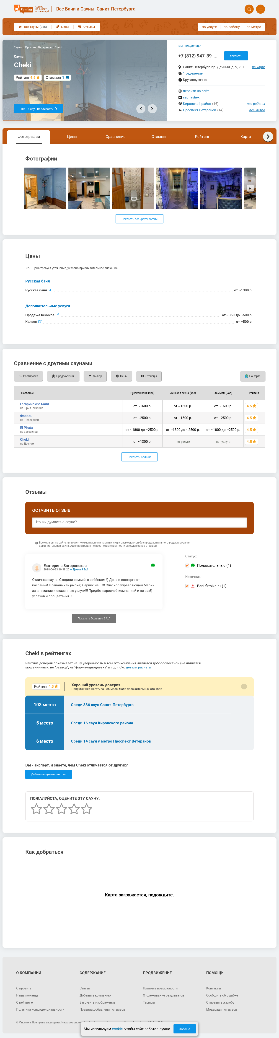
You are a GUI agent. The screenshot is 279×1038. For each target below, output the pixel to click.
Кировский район (197, 104)
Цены (62, 26)
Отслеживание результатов (163, 995)
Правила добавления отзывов (102, 1009)
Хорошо (184, 1029)
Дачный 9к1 (80, 569)
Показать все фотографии (139, 219)
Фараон (26, 416)
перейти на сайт (196, 91)
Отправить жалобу (220, 1002)
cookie (117, 1029)
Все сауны (33, 26)
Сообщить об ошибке (222, 995)
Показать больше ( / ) (94, 618)
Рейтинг (202, 136)
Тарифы (149, 1002)
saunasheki (191, 97)
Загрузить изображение (97, 1002)
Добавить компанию (95, 995)
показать (236, 56)
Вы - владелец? (189, 45)
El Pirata (26, 428)
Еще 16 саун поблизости (39, 109)
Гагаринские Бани (34, 404)
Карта (245, 136)
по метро (254, 27)
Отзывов (55, 77)
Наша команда (27, 995)
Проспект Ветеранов (199, 110)
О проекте (23, 988)
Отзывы (86, 26)
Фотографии (29, 136)
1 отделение (193, 73)
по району (232, 27)
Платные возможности (160, 988)
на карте (258, 67)
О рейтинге (24, 1002)
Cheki (24, 439)
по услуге (209, 27)
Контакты (213, 988)
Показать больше (139, 457)
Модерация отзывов (221, 1009)
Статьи (85, 988)
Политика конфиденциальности (40, 1009)
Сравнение (115, 136)
